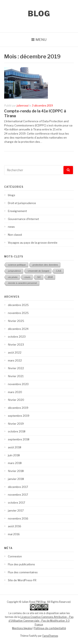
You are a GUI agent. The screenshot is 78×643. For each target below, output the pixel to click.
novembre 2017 (18, 494)
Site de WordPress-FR (22, 580)
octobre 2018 (16, 431)
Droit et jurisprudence (22, 203)
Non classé (15, 234)
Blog (39, 13)
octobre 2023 (17, 336)
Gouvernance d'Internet (23, 219)
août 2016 (14, 526)
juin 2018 (14, 455)
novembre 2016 (18, 518)
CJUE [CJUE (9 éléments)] (58, 271)
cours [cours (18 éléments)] (27, 277)
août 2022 (14, 352)
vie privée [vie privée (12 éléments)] (12, 277)
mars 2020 (15, 392)
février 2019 (16, 423)
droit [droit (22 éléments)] (50, 277)
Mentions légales (22, 628)
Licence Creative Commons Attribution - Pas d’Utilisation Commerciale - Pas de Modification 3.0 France (41, 620)
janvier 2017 (16, 510)
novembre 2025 (18, 313)
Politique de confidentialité (50, 628)
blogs (11, 195)
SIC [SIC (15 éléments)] (39, 277)
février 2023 (16, 344)
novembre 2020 (18, 384)
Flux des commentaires (23, 572)
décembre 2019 (18, 407)
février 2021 (16, 376)
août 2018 (14, 447)
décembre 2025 (18, 305)
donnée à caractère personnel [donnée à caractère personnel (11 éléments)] (22, 283)
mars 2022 (15, 360)
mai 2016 (14, 534)
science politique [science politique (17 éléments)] (17, 265)
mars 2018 (15, 463)
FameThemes (50, 635)
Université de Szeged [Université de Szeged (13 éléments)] (38, 271)
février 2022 (16, 368)
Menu (41, 39)
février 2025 (16, 321)
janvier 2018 (16, 479)
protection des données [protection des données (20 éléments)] (45, 264)
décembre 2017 (18, 487)
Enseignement (17, 211)
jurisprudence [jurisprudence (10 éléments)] (14, 271)
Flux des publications (21, 564)
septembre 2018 (18, 439)
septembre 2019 (18, 415)
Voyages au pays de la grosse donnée (32, 242)
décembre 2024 (18, 329)
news (11, 226)
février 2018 (16, 471)
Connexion (15, 556)
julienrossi (22, 105)
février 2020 (16, 399)
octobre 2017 (16, 502)
